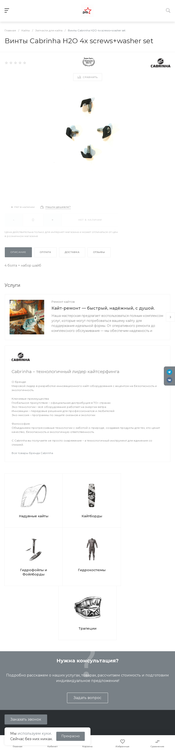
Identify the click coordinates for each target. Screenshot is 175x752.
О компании (14, 677)
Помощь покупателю (118, 693)
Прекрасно (70, 736)
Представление (15, 687)
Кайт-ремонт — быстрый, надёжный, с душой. (103, 308)
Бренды (107, 707)
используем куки (34, 733)
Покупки (108, 687)
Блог (6, 693)
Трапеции (87, 555)
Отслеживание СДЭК (118, 713)
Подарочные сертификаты (73, 713)
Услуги (57, 677)
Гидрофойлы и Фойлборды (107, 508)
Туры (55, 693)
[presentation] (170, 317)
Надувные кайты (25, 506)
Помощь (109, 677)
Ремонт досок (63, 707)
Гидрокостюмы (149, 506)
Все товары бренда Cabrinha (32, 453)
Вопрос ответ (112, 700)
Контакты (10, 700)
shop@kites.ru (22, 656)
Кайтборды (66, 506)
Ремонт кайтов (63, 301)
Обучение (59, 687)
